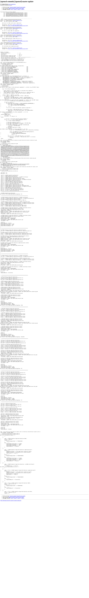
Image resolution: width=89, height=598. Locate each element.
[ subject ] (19, 9)
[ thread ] (15, 9)
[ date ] (12, 9)
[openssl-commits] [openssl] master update (17, 7)
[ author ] (22, 9)
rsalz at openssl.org (17, 27)
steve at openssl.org (11, 4)
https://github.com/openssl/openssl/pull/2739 (17, 28)
